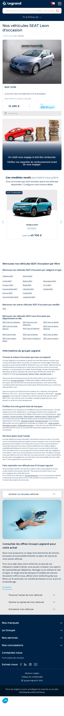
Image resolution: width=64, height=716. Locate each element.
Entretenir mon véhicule (21, 609)
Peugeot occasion (41, 421)
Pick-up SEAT (7, 293)
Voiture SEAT (27, 276)
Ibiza (4, 308)
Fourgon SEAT (7, 285)
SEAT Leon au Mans (50, 334)
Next (61, 221)
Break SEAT (27, 285)
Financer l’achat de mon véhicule (25, 595)
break (36, 374)
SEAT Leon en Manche (31, 328)
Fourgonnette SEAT (9, 289)
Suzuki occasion (53, 416)
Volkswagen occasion (26, 425)
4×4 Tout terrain (22, 374)
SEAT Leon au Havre (50, 338)
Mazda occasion (41, 416)
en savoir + (7, 587)
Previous (3, 221)
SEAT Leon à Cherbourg (32, 338)
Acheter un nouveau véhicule (24, 494)
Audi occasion (53, 423)
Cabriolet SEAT (28, 289)
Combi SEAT (7, 281)
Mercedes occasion (9, 425)
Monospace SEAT (49, 281)
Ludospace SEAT (29, 297)
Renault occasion (27, 421)
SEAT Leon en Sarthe (51, 322)
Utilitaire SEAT (7, 276)
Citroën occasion (16, 416)
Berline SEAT (27, 281)
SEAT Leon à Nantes (30, 334)
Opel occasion (28, 416)
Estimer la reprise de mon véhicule (26, 602)
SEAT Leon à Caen (9, 334)
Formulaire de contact (13, 658)
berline (31, 374)
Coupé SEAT (27, 293)
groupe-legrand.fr (17, 380)
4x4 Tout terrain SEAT (10, 297)
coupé (48, 374)
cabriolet (42, 374)
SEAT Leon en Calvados (11, 322)
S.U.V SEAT (47, 285)
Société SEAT (48, 289)
